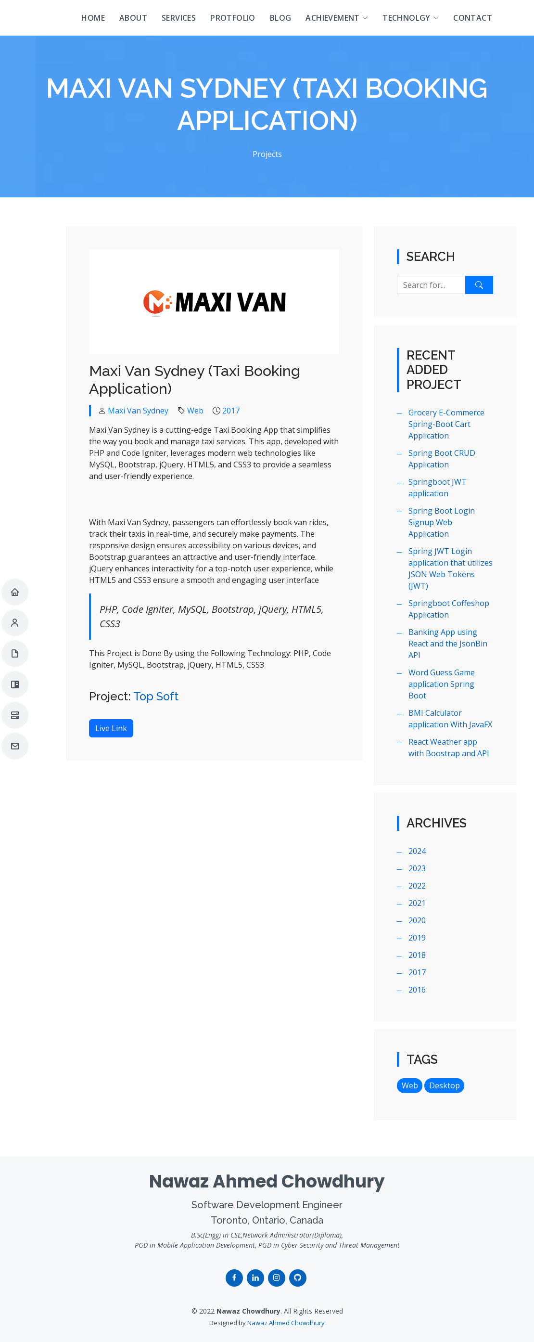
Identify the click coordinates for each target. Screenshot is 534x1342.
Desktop (444, 1085)
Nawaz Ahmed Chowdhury (286, 1322)
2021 (417, 903)
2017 (231, 410)
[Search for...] (431, 285)
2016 (417, 989)
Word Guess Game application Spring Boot (441, 684)
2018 (417, 955)
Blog (281, 18)
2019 (417, 937)
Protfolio (232, 18)
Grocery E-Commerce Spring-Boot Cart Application (446, 424)
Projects (267, 154)
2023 (417, 868)
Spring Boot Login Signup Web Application (441, 522)
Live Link (111, 728)
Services (179, 18)
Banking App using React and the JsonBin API (447, 643)
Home (93, 18)
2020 (417, 920)
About (133, 18)
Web (195, 410)
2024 (417, 851)
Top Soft (155, 696)
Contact (472, 18)
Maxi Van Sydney (138, 410)
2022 (417, 885)
